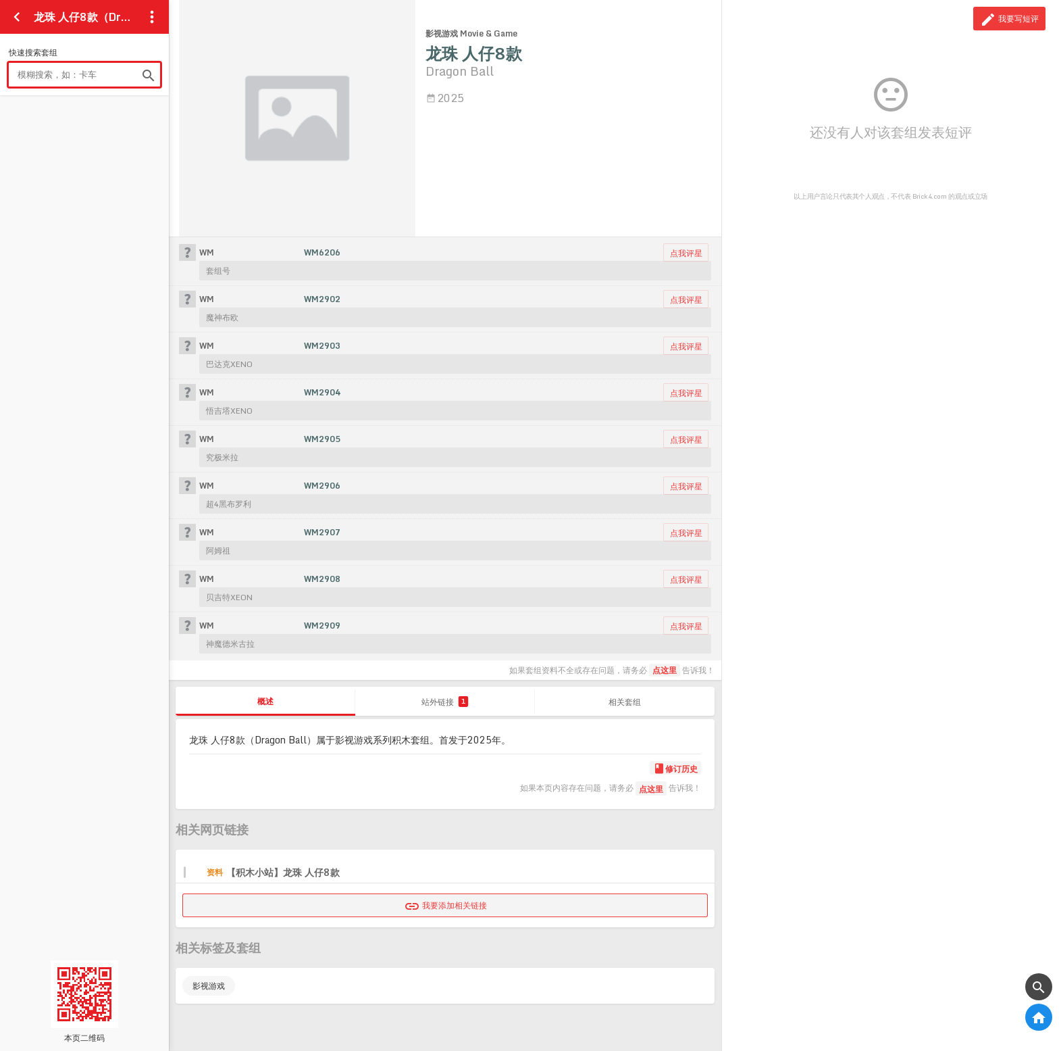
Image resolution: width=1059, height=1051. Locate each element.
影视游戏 (208, 985)
